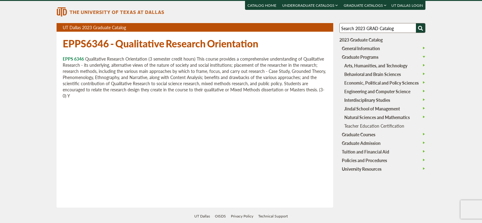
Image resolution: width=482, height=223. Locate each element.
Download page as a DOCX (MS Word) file (313, 27)
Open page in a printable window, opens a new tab (320, 27)
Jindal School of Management (372, 109)
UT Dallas (202, 216)
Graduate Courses (358, 134)
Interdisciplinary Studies (367, 100)
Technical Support (273, 216)
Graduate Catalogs (365, 5)
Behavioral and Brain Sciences (372, 74)
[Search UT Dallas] (382, 28)
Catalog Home (261, 5)
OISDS (220, 216)
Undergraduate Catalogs (310, 5)
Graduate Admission (361, 143)
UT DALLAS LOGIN (407, 5)
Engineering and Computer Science (377, 91)
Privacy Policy (242, 216)
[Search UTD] (420, 28)
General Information (361, 48)
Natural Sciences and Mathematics (377, 117)
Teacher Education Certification (374, 126)
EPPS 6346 (73, 59)
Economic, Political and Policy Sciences (381, 83)
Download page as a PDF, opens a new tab (306, 27)
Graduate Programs (360, 57)
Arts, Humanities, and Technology (375, 65)
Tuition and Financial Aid (365, 152)
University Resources (361, 169)
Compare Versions (327, 27)
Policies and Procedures (364, 160)
